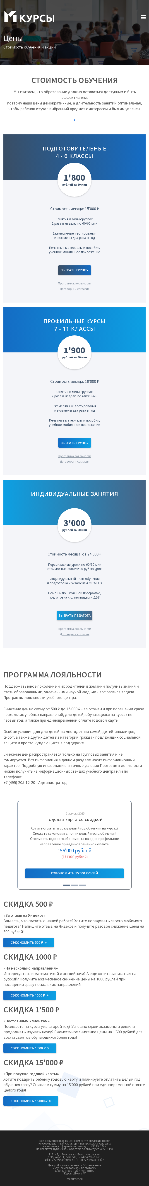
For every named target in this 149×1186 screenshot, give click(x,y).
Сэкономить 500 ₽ (28, 942)
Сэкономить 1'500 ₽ (29, 1048)
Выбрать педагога (74, 615)
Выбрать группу (74, 270)
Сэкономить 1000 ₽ (29, 995)
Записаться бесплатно (74, 873)
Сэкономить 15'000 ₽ (30, 1101)
